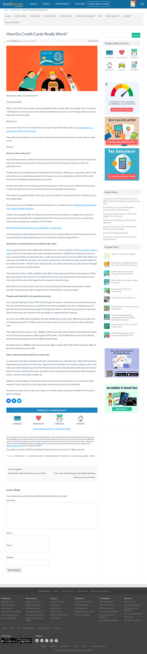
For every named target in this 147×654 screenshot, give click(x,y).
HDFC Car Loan (56, 611)
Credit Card (17, 423)
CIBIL (11, 628)
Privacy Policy (87, 650)
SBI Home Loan (7, 602)
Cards (46, 4)
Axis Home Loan (7, 608)
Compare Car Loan (57, 602)
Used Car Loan (55, 618)
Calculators (134, 69)
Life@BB (126, 16)
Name (9, 533)
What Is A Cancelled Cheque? (123, 254)
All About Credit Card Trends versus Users (27, 473)
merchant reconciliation (80, 456)
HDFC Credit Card (82, 605)
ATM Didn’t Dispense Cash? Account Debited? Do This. (122, 334)
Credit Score (66, 16)
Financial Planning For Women (115, 233)
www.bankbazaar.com (14, 446)
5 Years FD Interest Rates (108, 620)
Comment (11, 500)
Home (6, 10)
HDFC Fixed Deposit (107, 605)
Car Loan (121, 70)
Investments (62, 4)
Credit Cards (15, 10)
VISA (92, 456)
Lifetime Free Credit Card (84, 611)
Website (10, 557)
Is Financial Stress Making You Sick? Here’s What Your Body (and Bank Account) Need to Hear (121, 201)
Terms (84, 646)
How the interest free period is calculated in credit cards (36, 228)
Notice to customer (98, 646)
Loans (33, 4)
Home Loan (80, 423)
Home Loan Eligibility (9, 618)
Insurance (35, 16)
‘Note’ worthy (112, 16)
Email (9, 545)
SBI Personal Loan (32, 602)
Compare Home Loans (9, 615)
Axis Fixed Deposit (106, 608)
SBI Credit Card (81, 608)
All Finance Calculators (132, 620)
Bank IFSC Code (29, 628)
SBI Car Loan (55, 605)
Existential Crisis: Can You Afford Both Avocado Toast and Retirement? (119, 208)
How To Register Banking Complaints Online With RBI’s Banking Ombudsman (123, 317)
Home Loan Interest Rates (11, 611)
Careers (54, 646)
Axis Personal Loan (33, 608)
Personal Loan (38, 423)
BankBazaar (14, 41)
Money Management (85, 16)
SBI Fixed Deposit (106, 602)
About (43, 646)
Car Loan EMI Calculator (133, 614)
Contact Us (65, 646)
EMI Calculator (12, 22)
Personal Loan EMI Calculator (131, 609)
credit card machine (36, 456)
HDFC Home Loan (8, 605)
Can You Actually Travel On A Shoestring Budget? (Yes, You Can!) (120, 215)
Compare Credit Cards (83, 602)
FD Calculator (129, 617)
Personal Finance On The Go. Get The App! (52, 428)
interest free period (52, 456)
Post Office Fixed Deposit (108, 611)
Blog (76, 646)
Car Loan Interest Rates (59, 615)
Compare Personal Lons (35, 611)
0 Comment (93, 41)
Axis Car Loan (55, 608)
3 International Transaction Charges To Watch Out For (122, 272)
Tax (100, 16)
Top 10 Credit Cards (82, 615)
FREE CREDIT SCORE (98, 4)
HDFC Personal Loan (34, 605)
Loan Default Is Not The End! (123, 298)
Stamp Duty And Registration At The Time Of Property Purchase (124, 264)
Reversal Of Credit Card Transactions (121, 290)
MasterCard (65, 456)
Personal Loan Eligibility (35, 615)
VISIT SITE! (80, 4)
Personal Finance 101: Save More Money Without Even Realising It (120, 227)
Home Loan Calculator (132, 605)
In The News (58, 628)
